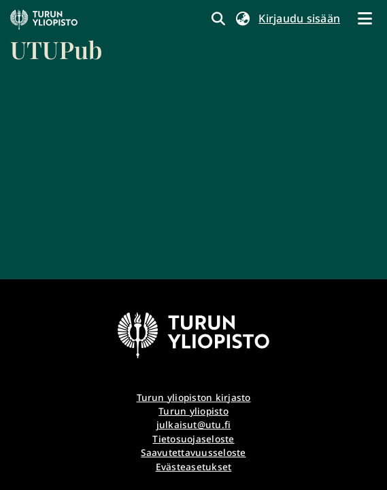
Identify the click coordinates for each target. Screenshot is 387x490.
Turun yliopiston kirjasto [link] (194, 397)
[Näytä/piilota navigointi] (364, 18)
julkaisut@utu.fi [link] (193, 424)
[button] (242, 18)
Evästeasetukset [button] (194, 466)
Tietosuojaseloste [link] (193, 438)
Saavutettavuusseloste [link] (193, 452)
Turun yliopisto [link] (193, 410)
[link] (56, 37)
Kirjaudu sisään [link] (299, 18)
